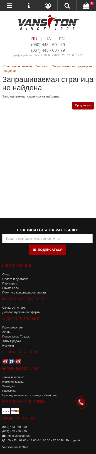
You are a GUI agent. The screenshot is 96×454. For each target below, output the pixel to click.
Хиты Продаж (11, 341)
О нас (6, 274)
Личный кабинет (13, 377)
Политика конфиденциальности (24, 292)
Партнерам (9, 283)
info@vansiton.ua (18, 436)
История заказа (12, 381)
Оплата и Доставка (15, 279)
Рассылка (9, 390)
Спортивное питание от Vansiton (25, 66)
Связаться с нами (14, 307)
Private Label (11, 288)
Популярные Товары (16, 336)
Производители (12, 327)
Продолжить (83, 105)
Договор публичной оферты (21, 312)
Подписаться (47, 249)
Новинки (8, 345)
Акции (6, 332)
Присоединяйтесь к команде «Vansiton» (29, 395)
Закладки (8, 386)
